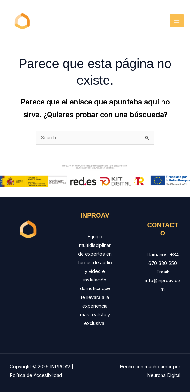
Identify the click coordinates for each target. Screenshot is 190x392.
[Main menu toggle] (177, 20)
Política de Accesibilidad (36, 375)
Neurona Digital (163, 375)
